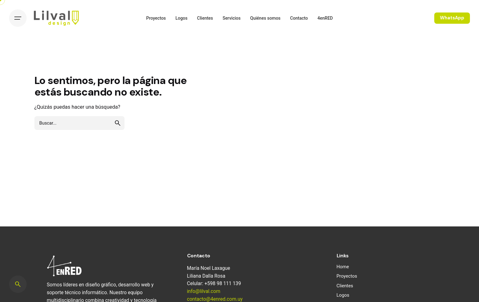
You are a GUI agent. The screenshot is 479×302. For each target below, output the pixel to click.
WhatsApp (452, 18)
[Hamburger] (18, 18)
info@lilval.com (204, 291)
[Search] (18, 284)
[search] (118, 123)
